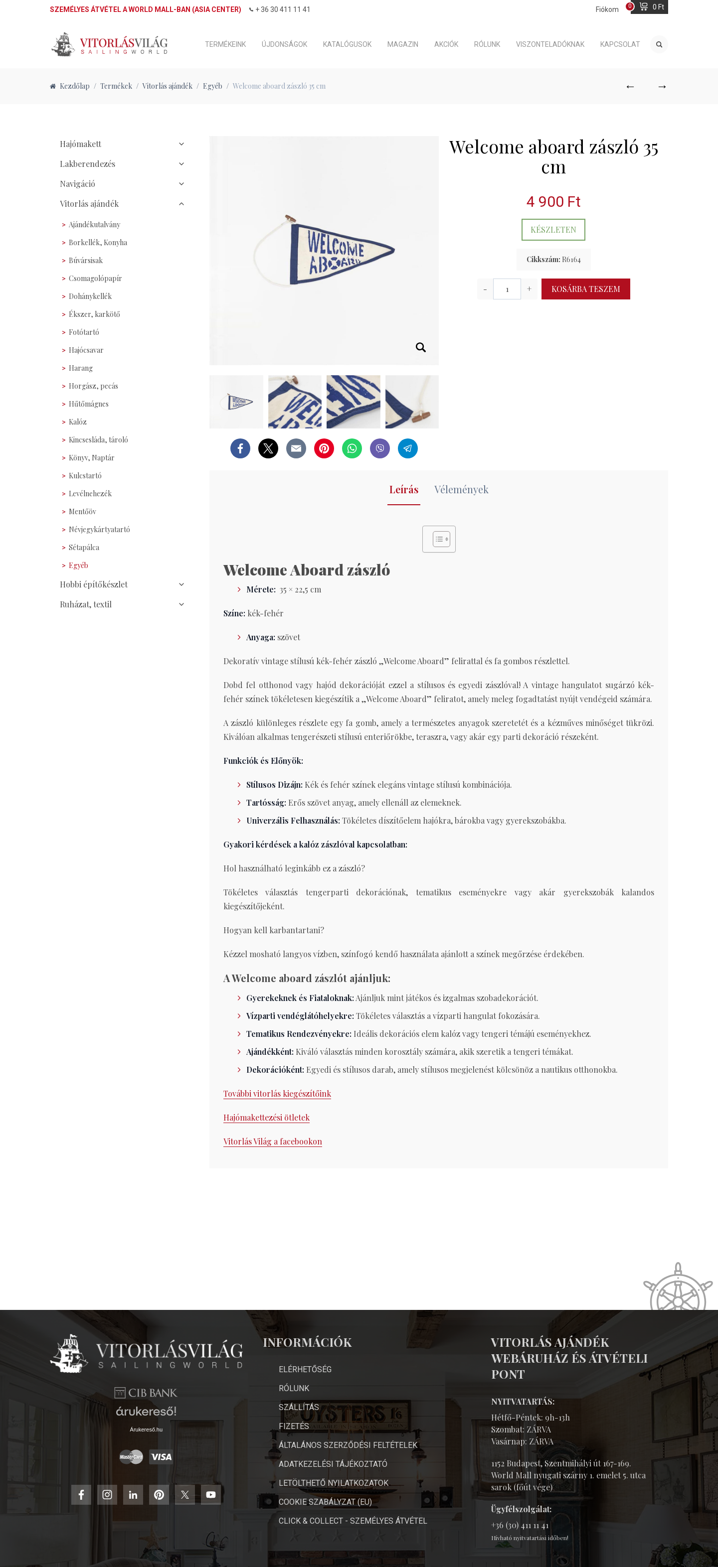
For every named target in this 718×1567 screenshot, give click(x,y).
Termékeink (225, 44)
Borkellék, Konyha (98, 242)
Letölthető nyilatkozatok (333, 1465)
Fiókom (607, 9)
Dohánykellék (90, 296)
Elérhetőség (305, 1351)
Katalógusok (347, 44)
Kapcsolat (620, 44)
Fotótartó (84, 332)
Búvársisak (86, 260)
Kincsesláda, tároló (98, 439)
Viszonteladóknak (550, 44)
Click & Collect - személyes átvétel (353, 1503)
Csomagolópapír (95, 278)
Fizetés (294, 1408)
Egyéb (78, 565)
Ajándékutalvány (94, 224)
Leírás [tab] (403, 489)
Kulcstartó (85, 475)
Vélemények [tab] (461, 489)
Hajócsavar (86, 350)
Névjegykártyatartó (99, 529)
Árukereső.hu (146, 1468)
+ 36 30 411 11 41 (280, 9)
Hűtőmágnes (89, 404)
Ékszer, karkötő (94, 314)
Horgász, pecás (93, 386)
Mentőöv (82, 511)
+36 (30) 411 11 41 (519, 1507)
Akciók (446, 44)
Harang (81, 368)
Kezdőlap (70, 86)
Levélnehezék (90, 493)
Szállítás (299, 1389)
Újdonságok (284, 44)
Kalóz (78, 422)
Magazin (402, 44)
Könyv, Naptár (92, 457)
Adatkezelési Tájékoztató (333, 1446)
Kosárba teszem (585, 289)
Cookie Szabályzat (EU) (325, 1484)
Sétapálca (84, 547)
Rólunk (487, 44)
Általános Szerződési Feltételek (348, 1427)
